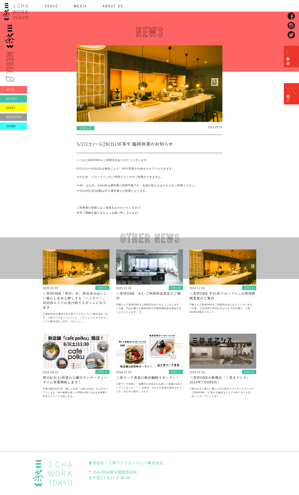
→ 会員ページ (288, 93)
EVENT (10, 108)
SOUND (11, 126)
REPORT (11, 99)
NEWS (10, 89)
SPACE (51, 6)
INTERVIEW (13, 117)
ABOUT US (113, 6)
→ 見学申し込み (288, 56)
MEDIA (80, 6)
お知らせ (85, 128)
